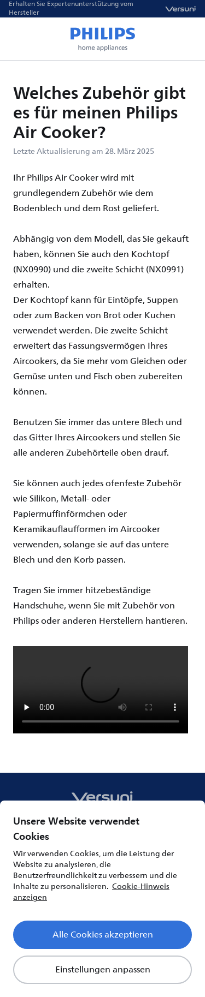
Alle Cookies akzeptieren (102, 935)
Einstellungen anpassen (102, 970)
